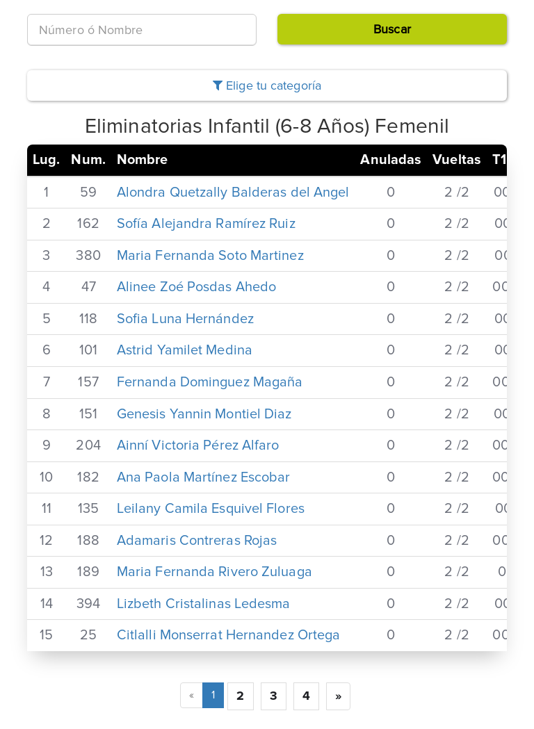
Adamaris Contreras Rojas (197, 540)
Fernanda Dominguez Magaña (210, 382)
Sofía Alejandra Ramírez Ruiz (206, 223)
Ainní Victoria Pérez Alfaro (198, 445)
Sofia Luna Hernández (185, 319)
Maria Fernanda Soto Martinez (210, 255)
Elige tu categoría (267, 85)
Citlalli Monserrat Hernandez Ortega (229, 635)
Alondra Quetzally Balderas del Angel (233, 192)
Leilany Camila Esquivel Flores (211, 508)
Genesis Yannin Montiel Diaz (204, 414)
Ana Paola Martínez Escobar (204, 477)
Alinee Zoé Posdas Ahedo (196, 287)
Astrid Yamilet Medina (184, 350)
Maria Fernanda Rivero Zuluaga (214, 572)
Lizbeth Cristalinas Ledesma (204, 604)
